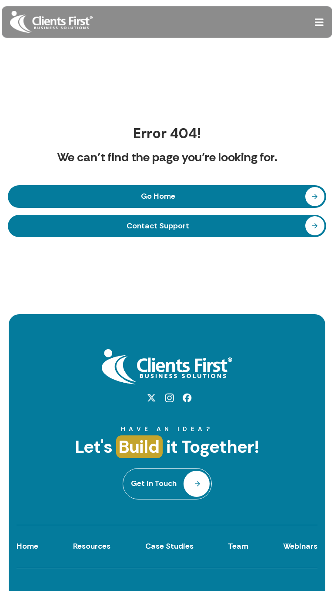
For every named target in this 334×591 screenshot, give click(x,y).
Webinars (300, 546)
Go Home (158, 196)
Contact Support (158, 226)
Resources (91, 546)
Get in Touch (154, 483)
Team (238, 546)
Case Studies (169, 546)
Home (27, 546)
